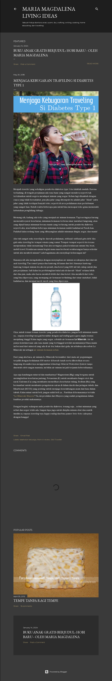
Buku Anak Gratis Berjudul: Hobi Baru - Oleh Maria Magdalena (54, 634)
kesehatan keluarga (28, 439)
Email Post (25, 435)
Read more (93, 63)
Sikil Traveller (56, 439)
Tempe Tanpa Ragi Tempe (35, 600)
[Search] (97, 8)
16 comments (26, 606)
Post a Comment (28, 64)
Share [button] (15, 64)
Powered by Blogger (56, 672)
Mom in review (43, 439)
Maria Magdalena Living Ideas (48, 12)
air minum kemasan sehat (46, 350)
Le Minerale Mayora (24, 396)
